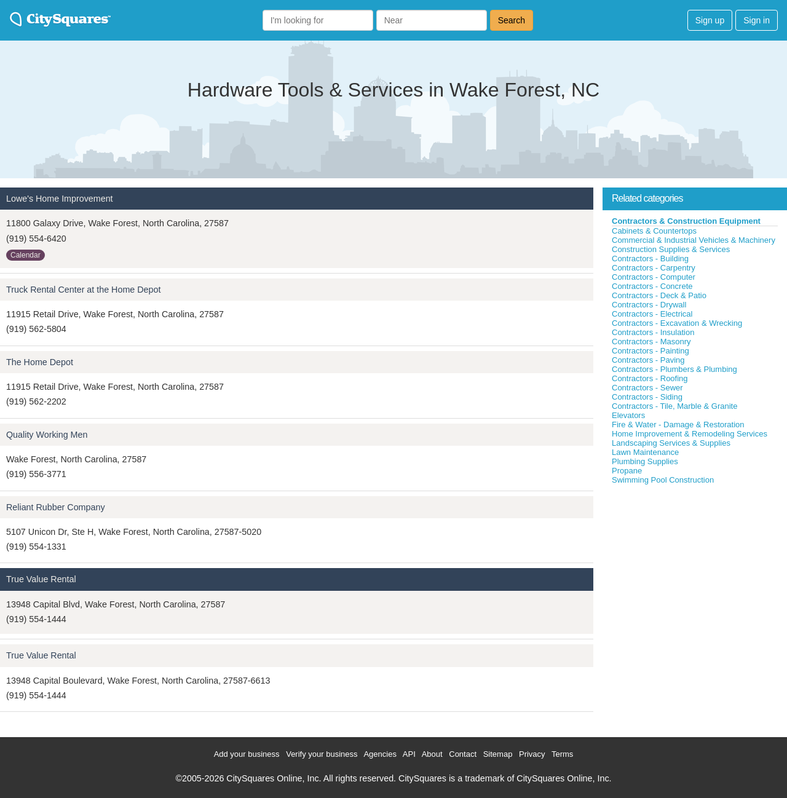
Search (511, 20)
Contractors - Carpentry (653, 267)
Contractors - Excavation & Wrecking (677, 323)
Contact (463, 754)
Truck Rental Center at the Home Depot (83, 289)
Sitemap (498, 754)
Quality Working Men (46, 435)
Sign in (756, 20)
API (409, 754)
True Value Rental (41, 579)
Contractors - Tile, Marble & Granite (674, 406)
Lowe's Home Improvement (59, 198)
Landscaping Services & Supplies (671, 443)
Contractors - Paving (648, 360)
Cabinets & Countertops (654, 230)
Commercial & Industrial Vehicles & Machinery (693, 240)
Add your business (247, 754)
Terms (562, 754)
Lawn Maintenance (645, 452)
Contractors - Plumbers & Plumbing (674, 369)
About (432, 754)
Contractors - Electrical (652, 313)
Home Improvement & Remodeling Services (689, 433)
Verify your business (321, 754)
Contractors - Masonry (651, 341)
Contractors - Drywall (649, 304)
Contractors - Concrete (652, 286)
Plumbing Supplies (645, 461)
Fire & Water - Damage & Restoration (678, 424)
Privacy (532, 754)
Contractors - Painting (650, 350)
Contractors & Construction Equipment (686, 221)
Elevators (628, 415)
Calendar (25, 255)
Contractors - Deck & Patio (659, 295)
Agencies (379, 754)
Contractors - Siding (647, 396)
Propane (627, 470)
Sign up (709, 20)
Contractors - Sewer (647, 387)
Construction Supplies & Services (671, 249)
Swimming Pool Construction (663, 479)
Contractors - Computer (653, 277)
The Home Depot (39, 362)
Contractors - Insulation (653, 332)
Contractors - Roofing (650, 378)
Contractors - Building (650, 258)
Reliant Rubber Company (55, 507)
